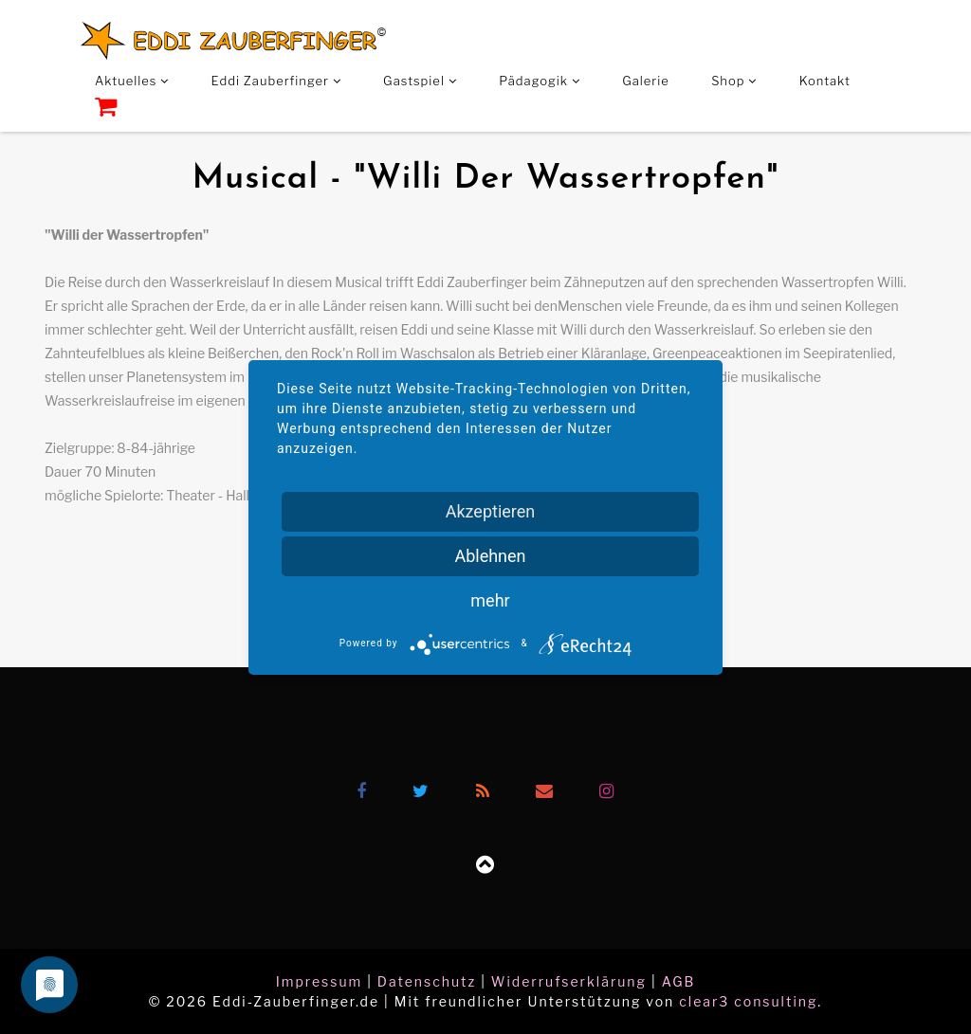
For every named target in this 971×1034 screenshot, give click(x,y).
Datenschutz (426, 981)
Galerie (645, 80)
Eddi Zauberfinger (276, 80)
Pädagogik (539, 80)
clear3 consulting (748, 1001)
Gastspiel (420, 80)
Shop (734, 80)
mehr (489, 600)
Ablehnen (489, 556)
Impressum (319, 981)
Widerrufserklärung (569, 981)
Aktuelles (132, 80)
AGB (679, 981)
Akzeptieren (491, 511)
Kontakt (825, 80)
